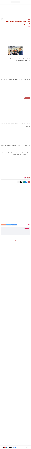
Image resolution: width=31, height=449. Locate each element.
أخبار (25, 177)
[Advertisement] (15, 12)
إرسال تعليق (27, 228)
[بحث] (1, 2)
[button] (26, 182)
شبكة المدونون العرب (20, 447)
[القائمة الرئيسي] (29, 2)
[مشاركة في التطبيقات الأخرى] (19, 182)
